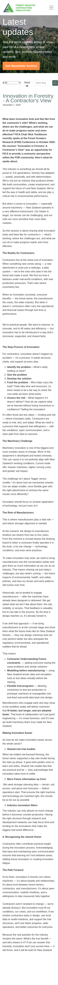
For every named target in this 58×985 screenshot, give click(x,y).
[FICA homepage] (25, 7)
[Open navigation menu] (51, 7)
